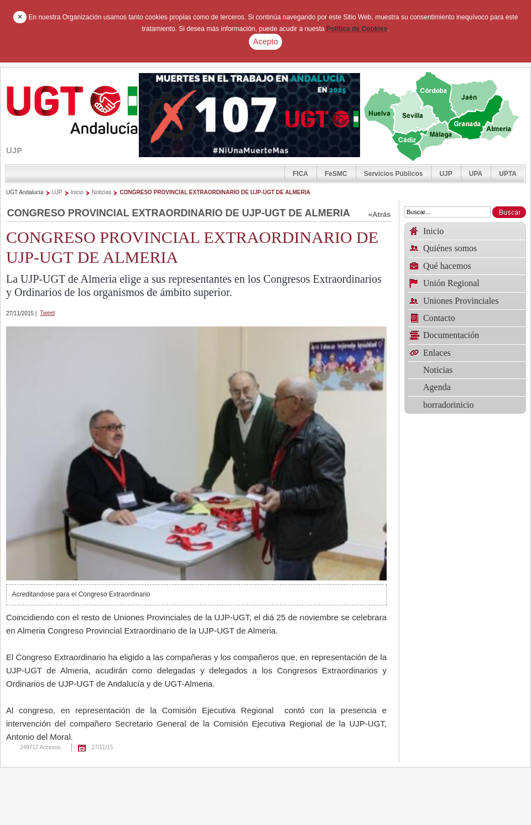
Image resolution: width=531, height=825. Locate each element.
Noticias (102, 192)
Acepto (265, 41)
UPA (475, 174)
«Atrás (379, 214)
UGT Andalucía (25, 192)
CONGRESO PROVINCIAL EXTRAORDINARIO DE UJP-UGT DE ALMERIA (214, 192)
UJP (445, 174)
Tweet (47, 313)
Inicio (77, 192)
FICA (300, 174)
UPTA (508, 174)
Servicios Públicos (393, 174)
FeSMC (336, 174)
